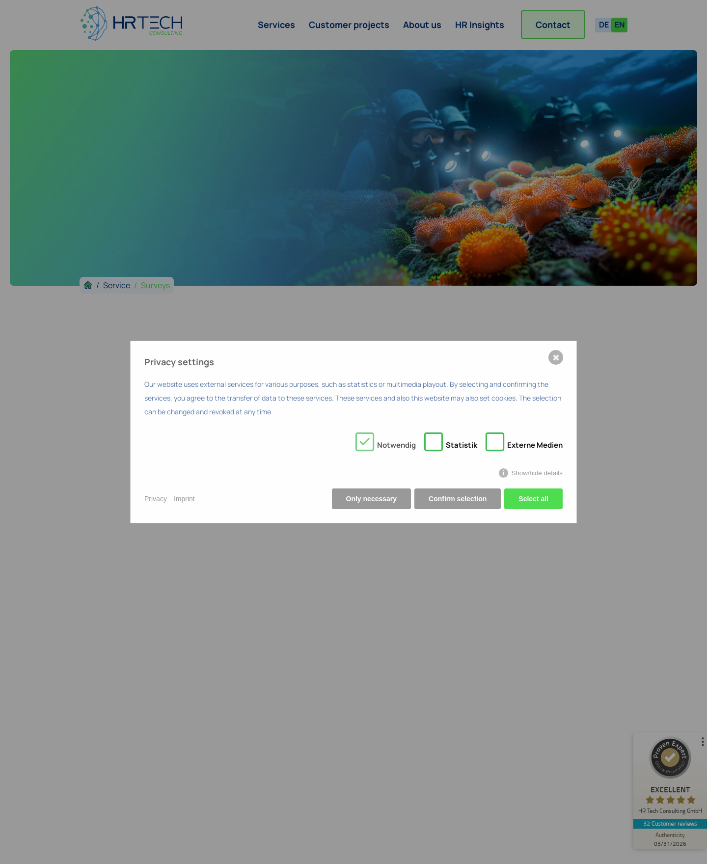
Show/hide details (537, 473)
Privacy (155, 499)
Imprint (184, 499)
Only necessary (371, 499)
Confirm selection (458, 499)
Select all (533, 499)
